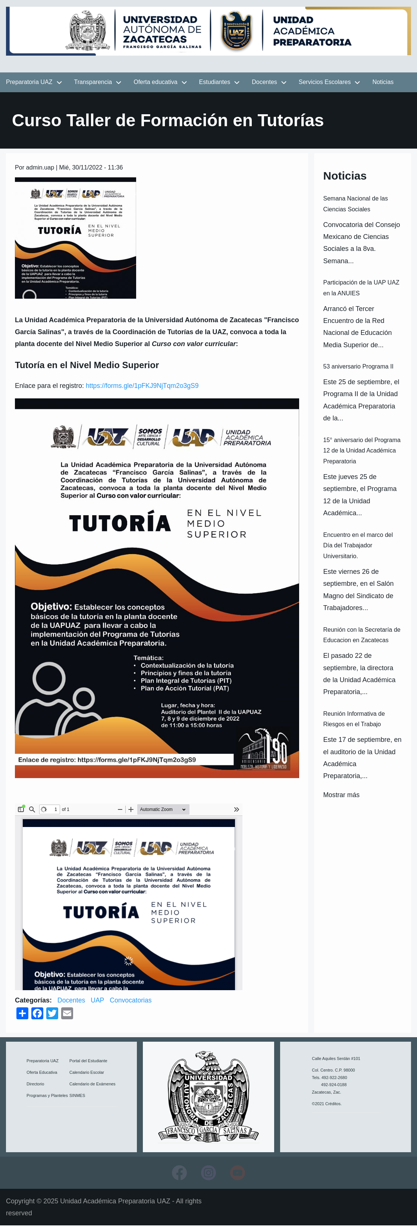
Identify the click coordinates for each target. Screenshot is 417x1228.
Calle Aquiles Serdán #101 (336, 1060)
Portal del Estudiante (88, 1063)
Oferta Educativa (41, 1074)
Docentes (71, 1002)
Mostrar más (341, 797)
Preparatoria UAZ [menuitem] (29, 84)
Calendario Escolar (86, 1074)
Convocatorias (132, 1002)
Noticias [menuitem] (383, 84)
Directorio (35, 1086)
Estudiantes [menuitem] (215, 84)
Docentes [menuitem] (264, 84)
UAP (98, 1002)
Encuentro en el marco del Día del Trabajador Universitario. (358, 548)
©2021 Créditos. (327, 1105)
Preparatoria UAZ (42, 1063)
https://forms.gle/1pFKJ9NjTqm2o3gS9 (143, 388)
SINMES (77, 1097)
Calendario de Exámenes (92, 1086)
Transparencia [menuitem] (93, 84)
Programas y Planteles (47, 1097)
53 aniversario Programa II (358, 369)
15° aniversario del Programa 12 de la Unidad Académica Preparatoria (361, 453)
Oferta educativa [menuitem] (155, 84)
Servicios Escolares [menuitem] (325, 84)
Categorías (32, 1002)
